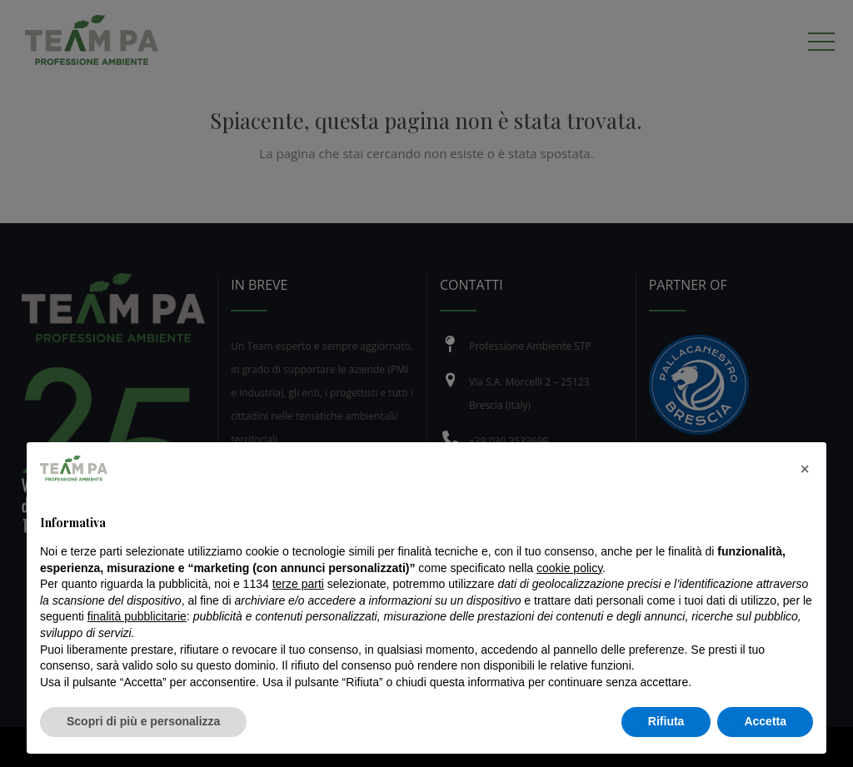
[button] (804, 469)
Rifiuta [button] (666, 721)
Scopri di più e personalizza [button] (143, 721)
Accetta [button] (765, 721)
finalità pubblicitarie (137, 616)
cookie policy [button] (569, 568)
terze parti (298, 583)
